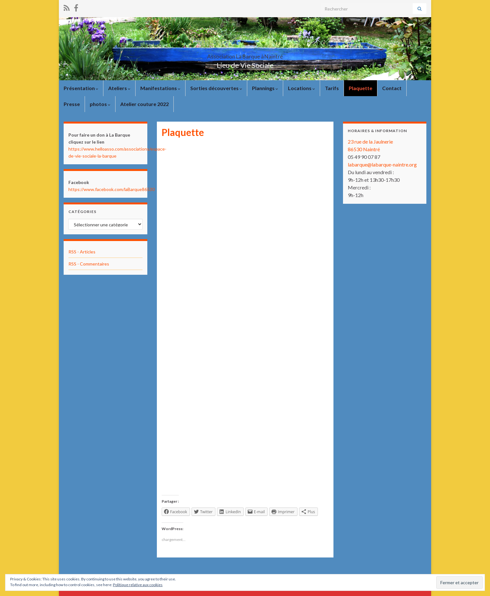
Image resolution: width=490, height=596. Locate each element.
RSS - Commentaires (88, 263)
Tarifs (332, 88)
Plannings (265, 88)
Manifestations (160, 88)
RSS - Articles (81, 251)
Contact (392, 88)
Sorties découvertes (216, 88)
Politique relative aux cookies (138, 584)
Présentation (81, 88)
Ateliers (119, 88)
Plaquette (360, 88)
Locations (301, 88)
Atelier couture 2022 (144, 104)
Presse (72, 104)
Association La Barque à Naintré (245, 54)
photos (100, 104)
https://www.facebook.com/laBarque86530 (111, 189)
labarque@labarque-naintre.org (382, 164)
